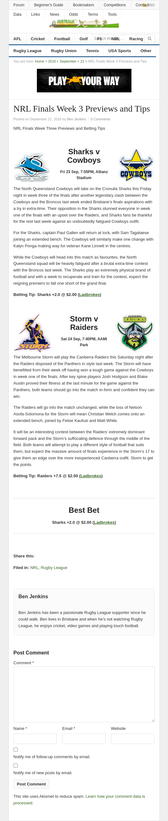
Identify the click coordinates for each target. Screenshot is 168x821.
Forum (19, 5)
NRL (34, 567)
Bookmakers (83, 5)
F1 (99, 38)
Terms (93, 14)
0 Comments (100, 119)
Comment (24, 662)
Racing (136, 38)
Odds (73, 14)
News (54, 14)
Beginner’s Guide (48, 5)
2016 (52, 61)
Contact (142, 5)
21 (82, 61)
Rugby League (28, 50)
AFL (17, 38)
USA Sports (119, 50)
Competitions (115, 5)
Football (62, 38)
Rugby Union (64, 50)
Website (118, 728)
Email (68, 728)
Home (39, 61)
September (68, 61)
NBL (116, 38)
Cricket (38, 38)
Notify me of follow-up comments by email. (52, 756)
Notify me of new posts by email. (43, 772)
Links (35, 14)
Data (17, 14)
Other (146, 50)
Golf (83, 38)
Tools (112, 14)
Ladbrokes (89, 294)
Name (20, 728)
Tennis (92, 50)
